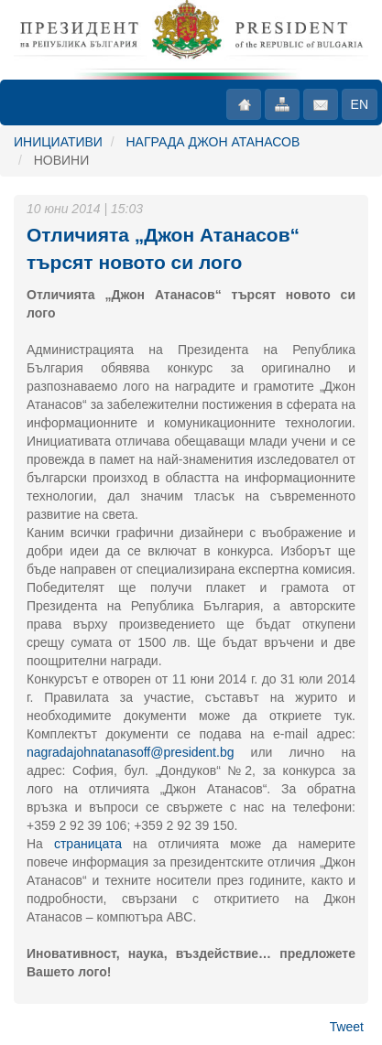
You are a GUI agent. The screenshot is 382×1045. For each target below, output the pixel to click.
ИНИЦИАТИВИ (58, 142)
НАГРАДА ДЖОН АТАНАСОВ (213, 142)
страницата (88, 843)
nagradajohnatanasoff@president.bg (130, 752)
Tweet (347, 1026)
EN (359, 104)
